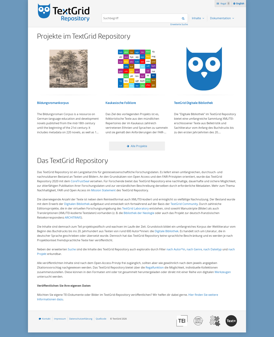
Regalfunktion (155, 267)
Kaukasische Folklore (121, 103)
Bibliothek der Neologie (139, 213)
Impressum (60, 318)
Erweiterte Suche (179, 24)
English (241, 4)
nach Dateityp (212, 249)
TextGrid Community (184, 204)
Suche (72, 249)
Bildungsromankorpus (53, 103)
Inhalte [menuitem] (197, 18)
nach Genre (194, 249)
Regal (225, 3)
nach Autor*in (176, 249)
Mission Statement (103, 190)
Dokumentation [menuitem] (221, 18)
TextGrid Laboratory (135, 208)
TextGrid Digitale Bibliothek (193, 103)
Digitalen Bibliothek (77, 204)
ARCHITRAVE (73, 217)
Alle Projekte (139, 146)
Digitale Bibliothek (166, 231)
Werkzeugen (223, 272)
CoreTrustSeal (80, 181)
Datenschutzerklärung (80, 318)
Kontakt (46, 318)
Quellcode (101, 318)
